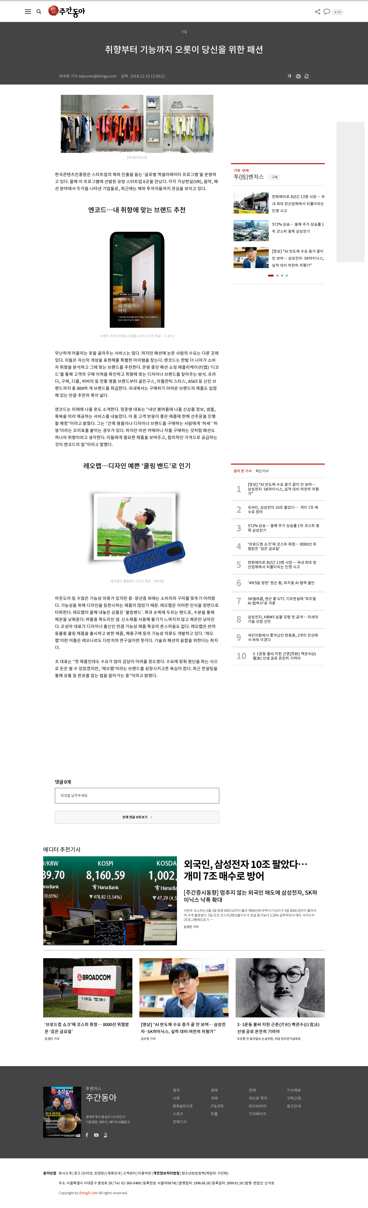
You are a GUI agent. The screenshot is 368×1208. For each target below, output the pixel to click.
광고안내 (294, 1106)
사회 (176, 1098)
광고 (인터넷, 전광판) (89, 1173)
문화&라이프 (183, 1106)
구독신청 (294, 1098)
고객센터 (129, 1173)
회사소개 (65, 1173)
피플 (214, 1114)
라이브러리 (257, 1106)
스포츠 (178, 1114)
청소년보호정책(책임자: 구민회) (205, 1173)
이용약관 (144, 1173)
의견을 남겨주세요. (74, 795)
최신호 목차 (258, 1098)
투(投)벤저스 (249, 177)
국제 (214, 1098)
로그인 (337, 12)
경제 (214, 1090)
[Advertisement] (125, 715)
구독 (275, 177)
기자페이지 (257, 1114)
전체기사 (180, 1122)
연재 (252, 1090)
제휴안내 (114, 1173)
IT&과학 (217, 1106)
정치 (176, 1090)
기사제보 (294, 1090)
